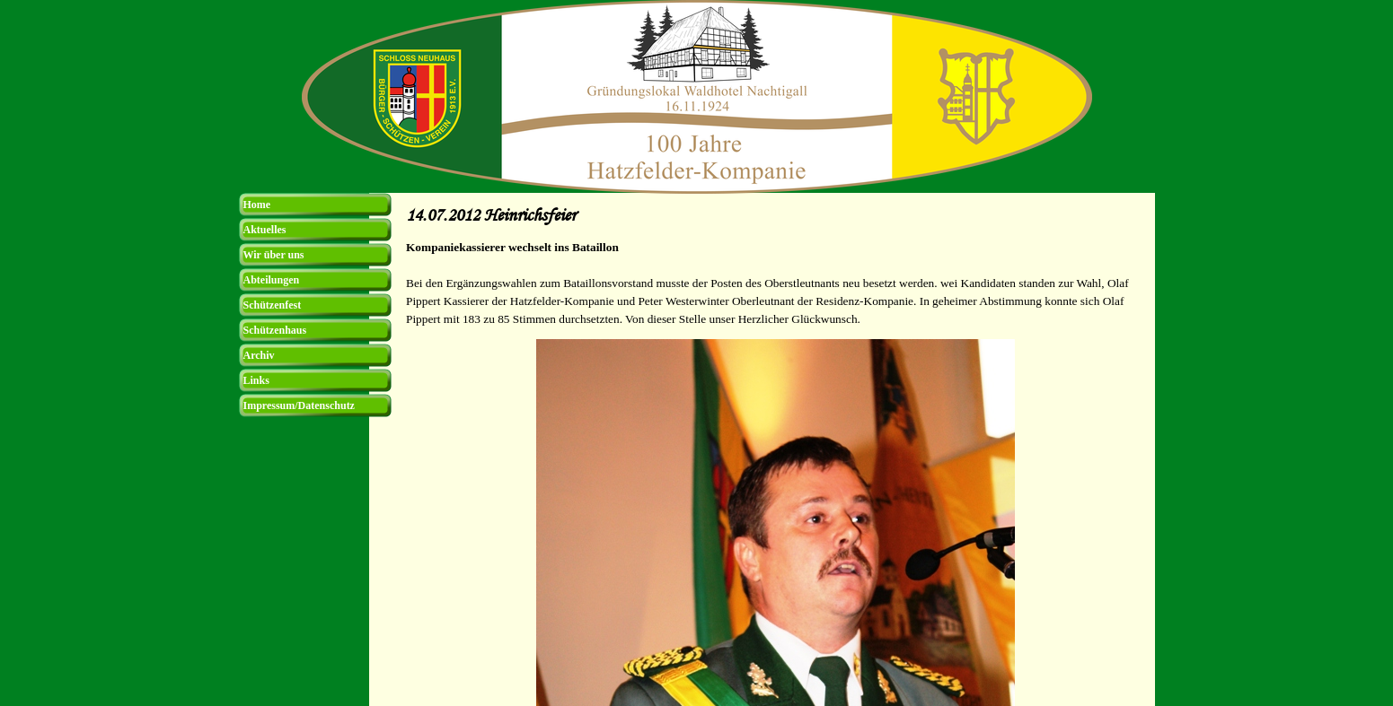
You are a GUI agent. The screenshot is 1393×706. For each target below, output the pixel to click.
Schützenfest (272, 305)
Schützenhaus (275, 330)
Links (256, 380)
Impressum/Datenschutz (299, 405)
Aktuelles (265, 229)
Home (257, 204)
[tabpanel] (775, 283)
